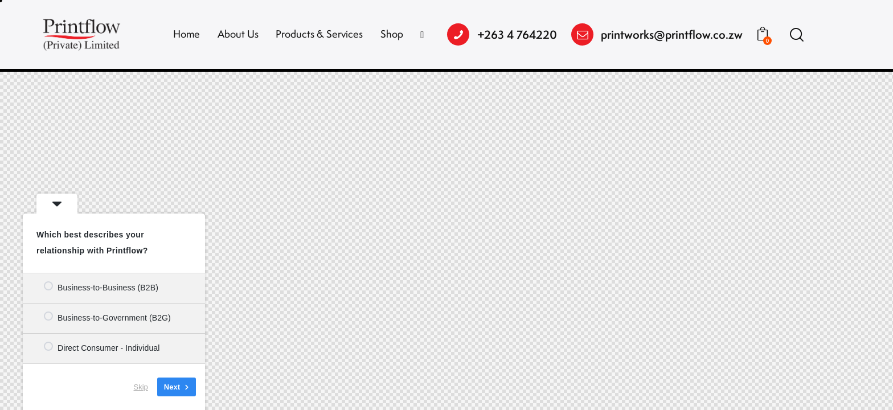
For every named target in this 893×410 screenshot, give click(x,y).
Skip (141, 387)
